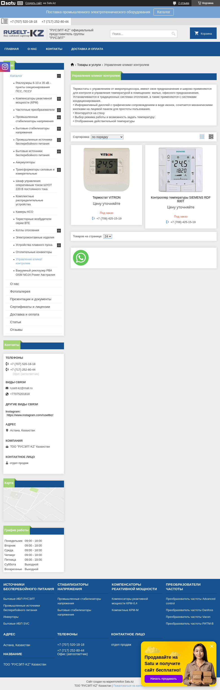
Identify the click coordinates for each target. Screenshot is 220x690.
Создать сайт (33, 3)
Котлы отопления (27, 230)
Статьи (15, 322)
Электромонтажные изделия (35, 237)
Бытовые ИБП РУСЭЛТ (19, 598)
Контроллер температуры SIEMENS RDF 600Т (181, 199)
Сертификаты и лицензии (30, 307)
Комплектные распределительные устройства (29, 200)
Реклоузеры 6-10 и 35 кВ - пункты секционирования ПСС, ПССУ (33, 87)
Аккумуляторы (25, 162)
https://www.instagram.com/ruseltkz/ (30, 415)
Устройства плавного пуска (34, 244)
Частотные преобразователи (35, 109)
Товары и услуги (89, 65)
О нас (32, 49)
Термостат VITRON (107, 197)
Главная (11, 49)
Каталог (163, 12)
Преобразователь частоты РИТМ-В (189, 623)
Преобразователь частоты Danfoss (189, 610)
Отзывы (16, 330)
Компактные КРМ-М (125, 610)
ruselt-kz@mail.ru (21, 388)
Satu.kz (129, 681)
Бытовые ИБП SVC (16, 623)
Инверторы (10, 616)
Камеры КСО (24, 211)
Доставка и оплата (87, 49)
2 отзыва (183, 3)
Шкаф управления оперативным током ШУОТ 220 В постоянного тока (34, 185)
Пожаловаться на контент (129, 685)
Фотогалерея (20, 291)
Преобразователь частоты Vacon (188, 616)
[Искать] (173, 34)
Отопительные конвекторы (34, 252)
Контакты (54, 49)
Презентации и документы (30, 299)
